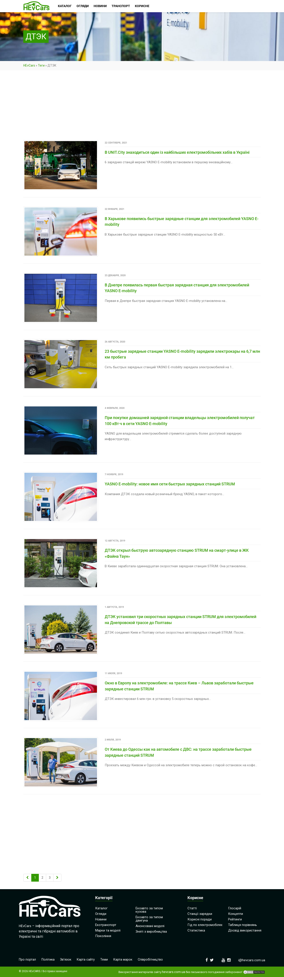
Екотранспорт (105, 924)
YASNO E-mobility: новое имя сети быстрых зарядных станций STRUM (170, 483)
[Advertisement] (142, 107)
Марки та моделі (107, 930)
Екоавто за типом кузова (149, 909)
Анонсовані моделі (150, 925)
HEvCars (29, 65)
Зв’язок (67, 959)
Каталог (101, 908)
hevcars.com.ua (173, 971)
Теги (41, 65)
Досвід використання (244, 930)
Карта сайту (88, 959)
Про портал (27, 959)
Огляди (100, 913)
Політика (49, 959)
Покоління (103, 935)
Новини (100, 919)
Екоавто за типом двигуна (149, 918)
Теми (106, 959)
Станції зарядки (199, 913)
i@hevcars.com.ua (251, 959)
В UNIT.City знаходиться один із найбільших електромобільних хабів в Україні (177, 152)
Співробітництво (153, 959)
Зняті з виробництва (151, 931)
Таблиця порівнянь (242, 924)
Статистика (196, 930)
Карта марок (125, 959)
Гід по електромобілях (204, 924)
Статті (192, 908)
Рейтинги (235, 919)
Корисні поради (199, 919)
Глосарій (234, 908)
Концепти (235, 913)
